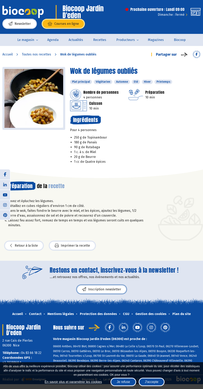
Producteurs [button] (125, 40)
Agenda (53, 40)
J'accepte (151, 382)
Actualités (76, 40)
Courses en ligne (63, 24)
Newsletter (19, 24)
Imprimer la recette (72, 246)
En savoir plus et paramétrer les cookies (73, 382)
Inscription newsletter (101, 289)
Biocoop (180, 40)
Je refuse (123, 382)
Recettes (99, 40)
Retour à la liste (24, 246)
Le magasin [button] (25, 40)
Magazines (156, 40)
